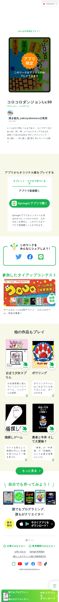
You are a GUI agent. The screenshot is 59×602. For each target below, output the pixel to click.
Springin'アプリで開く (30, 203)
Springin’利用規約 (37, 552)
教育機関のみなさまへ (42, 546)
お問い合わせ (20, 552)
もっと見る (31, 470)
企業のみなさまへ (14, 546)
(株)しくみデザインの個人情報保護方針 (29, 556)
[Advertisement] (29, 17)
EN (32, 540)
